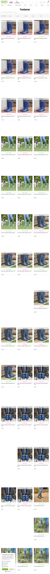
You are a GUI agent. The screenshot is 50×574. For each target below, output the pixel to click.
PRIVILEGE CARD (30, 549)
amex (38, 572)
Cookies (29, 571)
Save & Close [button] (5, 569)
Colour (18, 16)
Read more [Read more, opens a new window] (8, 559)
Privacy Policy (26, 571)
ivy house (17, 2)
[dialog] (8, 563)
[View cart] (48, 1)
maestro (44, 572)
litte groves (11, 2)
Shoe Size (25, 16)
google (42, 572)
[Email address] (20, 549)
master (47, 572)
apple (40, 572)
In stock (10, 16)
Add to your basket (41, 36)
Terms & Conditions (20, 571)
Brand (33, 16)
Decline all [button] (12, 569)
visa (49, 572)
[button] (8, 571)
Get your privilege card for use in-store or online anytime (41, 549)
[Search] (30, 2)
